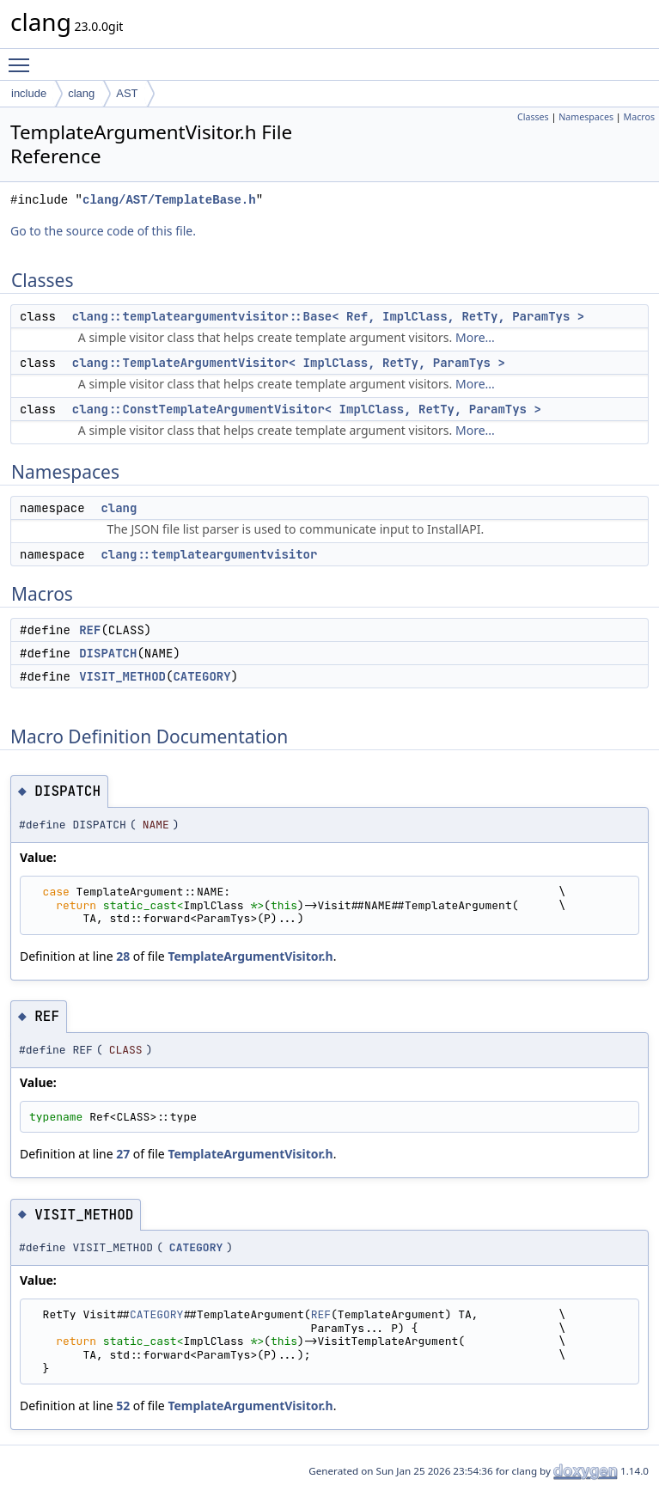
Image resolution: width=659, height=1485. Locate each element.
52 (123, 1405)
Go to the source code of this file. (103, 231)
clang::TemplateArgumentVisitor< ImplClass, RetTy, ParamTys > (288, 362)
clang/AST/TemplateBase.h (169, 200)
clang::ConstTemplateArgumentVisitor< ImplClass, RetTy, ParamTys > (306, 409)
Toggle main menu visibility (23, 57)
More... (475, 337)
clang (81, 93)
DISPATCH (108, 653)
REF (90, 630)
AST (126, 93)
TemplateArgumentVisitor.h (250, 956)
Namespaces (585, 117)
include (28, 93)
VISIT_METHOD (122, 676)
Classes (533, 117)
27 (123, 1154)
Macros (640, 117)
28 (123, 956)
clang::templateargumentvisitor (209, 554)
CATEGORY (201, 676)
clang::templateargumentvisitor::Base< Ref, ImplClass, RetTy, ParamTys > (328, 316)
